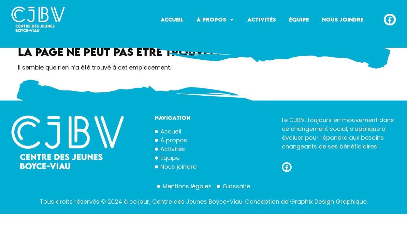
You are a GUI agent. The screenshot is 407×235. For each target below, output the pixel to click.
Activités (261, 19)
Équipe (299, 19)
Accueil (172, 19)
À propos (215, 19)
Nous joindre (342, 19)
